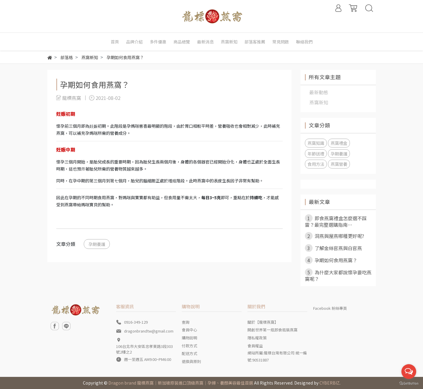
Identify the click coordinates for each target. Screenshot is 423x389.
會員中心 (189, 330)
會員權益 (255, 346)
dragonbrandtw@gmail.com (148, 331)
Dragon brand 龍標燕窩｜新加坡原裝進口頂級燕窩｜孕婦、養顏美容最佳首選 (180, 383)
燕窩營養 (339, 164)
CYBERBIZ (329, 383)
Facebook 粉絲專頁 (330, 308)
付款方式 (189, 346)
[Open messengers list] (408, 371)
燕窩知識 (316, 143)
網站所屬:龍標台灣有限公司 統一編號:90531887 (277, 356)
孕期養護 (97, 244)
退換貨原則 (191, 361)
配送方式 (189, 353)
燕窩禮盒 (339, 143)
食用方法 (316, 164)
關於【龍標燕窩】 (262, 322)
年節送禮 (316, 153)
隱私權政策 (257, 338)
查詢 (185, 322)
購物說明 (189, 338)
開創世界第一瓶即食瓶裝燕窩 (272, 330)
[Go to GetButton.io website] (408, 383)
